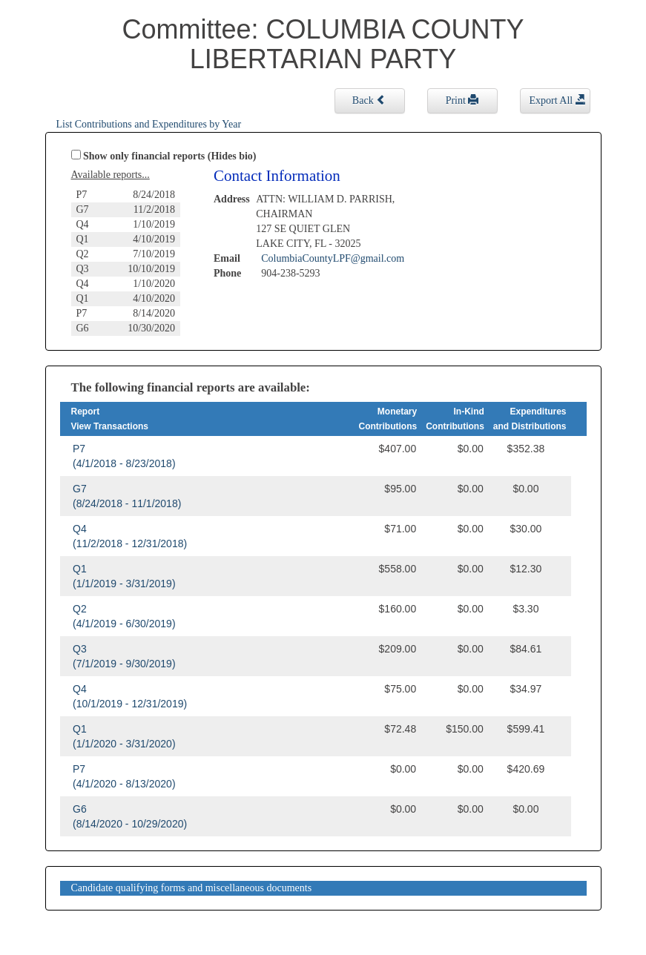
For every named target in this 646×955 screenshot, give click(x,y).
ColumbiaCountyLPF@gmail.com (332, 258)
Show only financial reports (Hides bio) (170, 156)
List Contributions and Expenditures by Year (149, 124)
